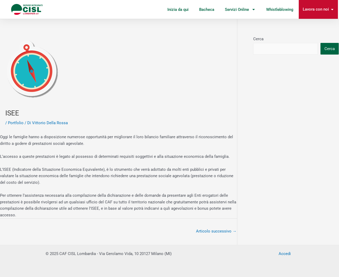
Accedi (285, 253)
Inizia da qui (178, 9)
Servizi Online (240, 9)
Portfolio (16, 122)
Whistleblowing (279, 9)
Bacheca (206, 9)
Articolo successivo (216, 231)
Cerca (258, 39)
